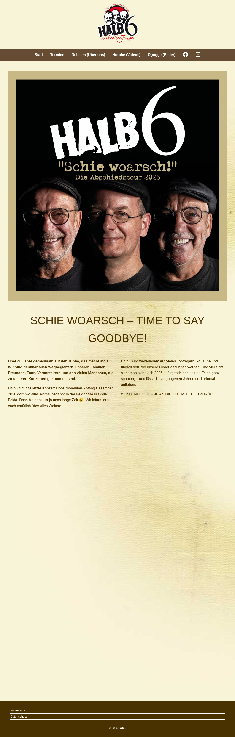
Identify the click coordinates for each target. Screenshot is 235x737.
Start (39, 55)
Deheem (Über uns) (88, 55)
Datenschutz (18, 716)
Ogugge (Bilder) (162, 55)
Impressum (17, 710)
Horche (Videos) (126, 55)
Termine (57, 55)
